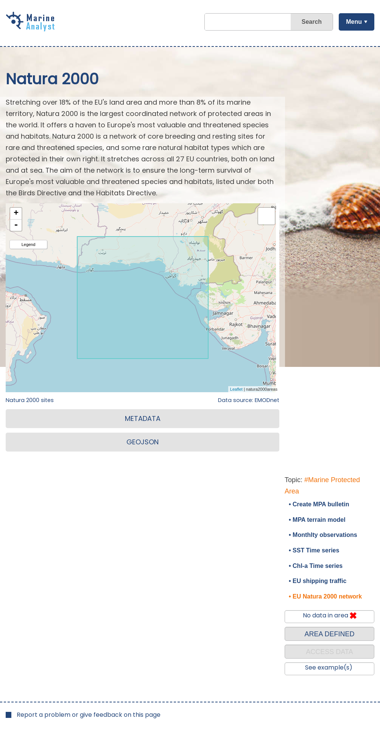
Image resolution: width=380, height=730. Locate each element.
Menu (353, 22)
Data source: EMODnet (248, 400)
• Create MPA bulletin (319, 504)
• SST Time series (314, 550)
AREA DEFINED (329, 634)
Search (311, 22)
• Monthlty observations (323, 535)
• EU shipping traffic (317, 581)
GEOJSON (142, 442)
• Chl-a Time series (316, 566)
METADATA (142, 418)
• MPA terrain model (317, 520)
